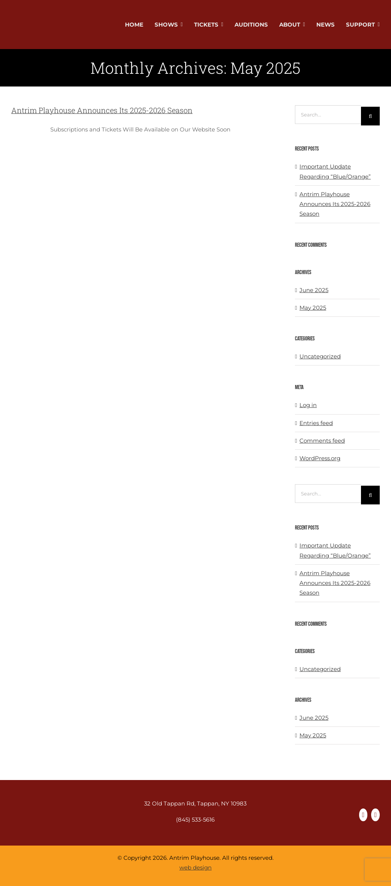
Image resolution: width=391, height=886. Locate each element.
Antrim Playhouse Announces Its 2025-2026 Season (101, 110)
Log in (308, 405)
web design (195, 867)
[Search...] (328, 114)
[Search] (370, 116)
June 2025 (313, 290)
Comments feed (322, 440)
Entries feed (316, 423)
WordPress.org (319, 458)
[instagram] (375, 814)
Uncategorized (320, 356)
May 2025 (312, 307)
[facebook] (363, 814)
